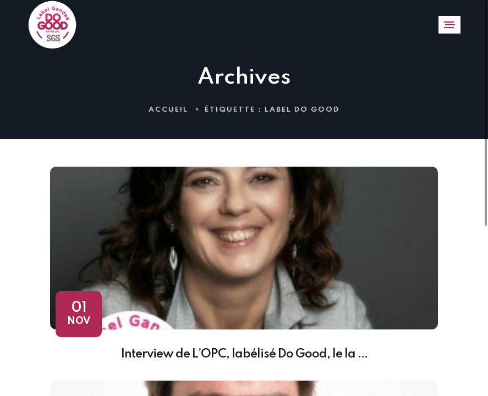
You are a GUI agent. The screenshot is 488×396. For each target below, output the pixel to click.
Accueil (168, 109)
